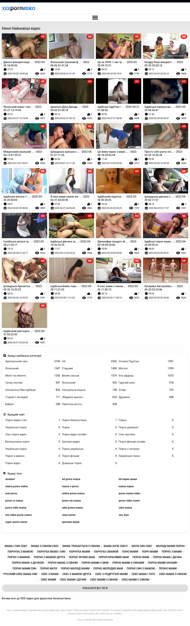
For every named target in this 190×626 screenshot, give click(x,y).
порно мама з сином (63, 562)
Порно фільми (89, 456)
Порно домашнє (146, 427)
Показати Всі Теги (95, 588)
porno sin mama (71, 500)
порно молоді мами (75, 568)
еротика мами (70, 521)
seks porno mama (72, 507)
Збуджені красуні (89, 397)
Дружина (146, 397)
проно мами (168, 568)
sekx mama (125, 507)
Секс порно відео (32, 434)
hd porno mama (71, 479)
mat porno (11, 493)
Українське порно (32, 427)
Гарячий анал (146, 382)
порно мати (48, 568)
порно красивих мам (114, 557)
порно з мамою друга (49, 557)
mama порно (126, 486)
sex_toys (124, 514)
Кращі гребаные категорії (24, 355)
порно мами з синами (128, 562)
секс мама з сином (172, 574)
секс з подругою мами (111, 574)
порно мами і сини (95, 562)
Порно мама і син (32, 420)
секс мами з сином (104, 579)
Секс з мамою (84, 619)
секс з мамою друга (77, 574)
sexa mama (68, 514)
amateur (10, 479)
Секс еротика (146, 434)
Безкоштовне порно (32, 441)
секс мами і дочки (73, 579)
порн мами (150, 551)
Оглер (146, 390)
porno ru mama (14, 500)
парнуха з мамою (20, 551)
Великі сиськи (89, 375)
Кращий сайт (16, 414)
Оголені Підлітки (146, 361)
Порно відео (32, 463)
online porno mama (73, 493)
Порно (146, 420)
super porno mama (16, 521)
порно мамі (140, 557)
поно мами (130, 551)
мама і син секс (16, 546)
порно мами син (24, 568)
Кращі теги (15, 473)
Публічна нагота (89, 404)
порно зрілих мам (82, 557)
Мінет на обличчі (32, 375)
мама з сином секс (45, 546)
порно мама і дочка (167, 557)
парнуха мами (79, 551)
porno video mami (129, 500)
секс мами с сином (135, 579)
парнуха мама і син (51, 551)
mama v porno (70, 486)
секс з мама (50, 574)
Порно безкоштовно (89, 420)
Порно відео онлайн (89, 434)
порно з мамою (19, 557)
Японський (32, 368)
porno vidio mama (15, 507)
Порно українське (89, 449)
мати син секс (142, 546)
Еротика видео (89, 441)
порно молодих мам (108, 568)
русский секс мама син (20, 574)
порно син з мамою (141, 568)
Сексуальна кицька (89, 390)
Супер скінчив (32, 382)
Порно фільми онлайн (146, 441)
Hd (89, 361)
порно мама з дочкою (28, 562)
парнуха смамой (106, 551)
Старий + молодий (32, 397)
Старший (89, 368)
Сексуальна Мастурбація (32, 390)
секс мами (48, 579)
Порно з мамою (32, 456)
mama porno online (16, 486)
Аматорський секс (32, 361)
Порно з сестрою (146, 449)
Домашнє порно (89, 463)
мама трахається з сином (81, 546)
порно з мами (172, 551)
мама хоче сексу (116, 546)
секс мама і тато (143, 574)
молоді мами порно (170, 546)
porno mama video (129, 493)
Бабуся (32, 404)
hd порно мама (128, 479)
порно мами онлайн (162, 562)
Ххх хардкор (146, 375)
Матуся (146, 368)
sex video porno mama (18, 514)
